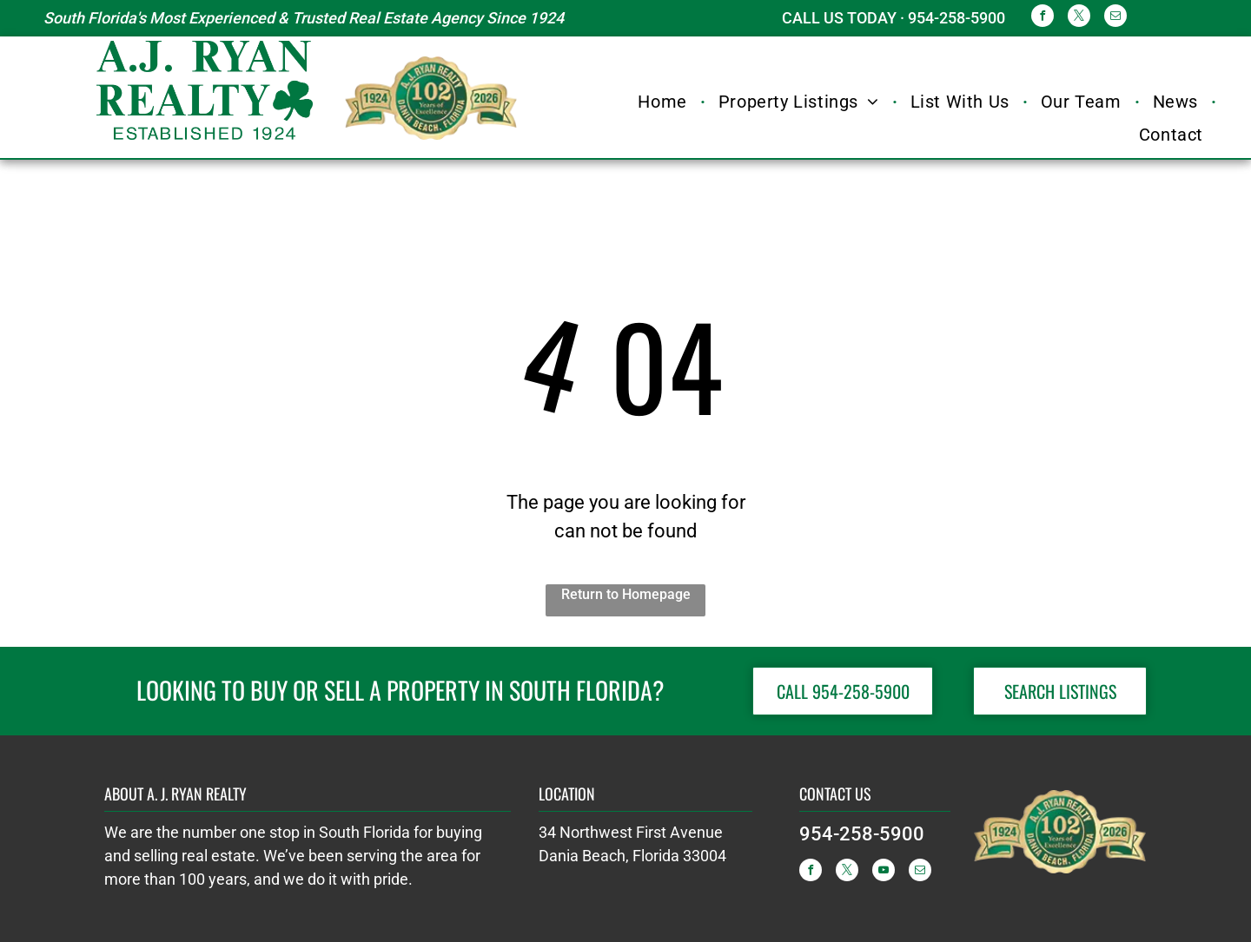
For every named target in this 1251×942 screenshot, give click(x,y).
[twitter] (1079, 17)
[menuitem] (665, 101)
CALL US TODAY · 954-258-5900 (893, 18)
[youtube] (883, 872)
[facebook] (1042, 17)
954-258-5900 (861, 834)
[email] (1115, 17)
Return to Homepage (626, 594)
